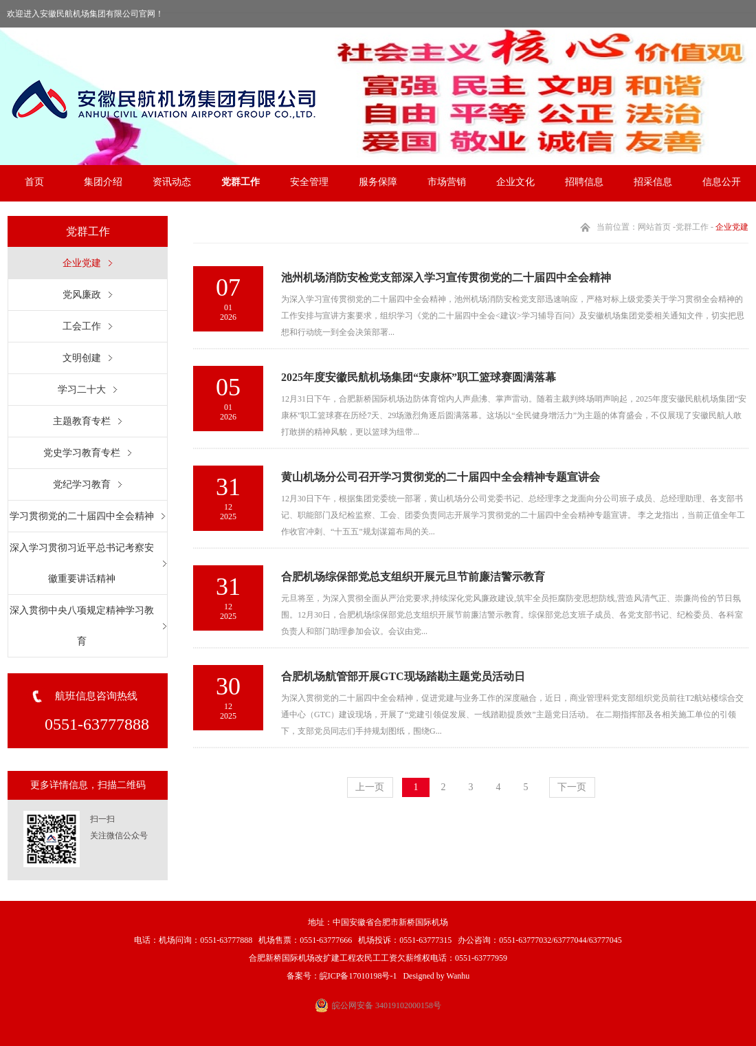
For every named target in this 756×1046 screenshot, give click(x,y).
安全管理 (309, 182)
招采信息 (653, 182)
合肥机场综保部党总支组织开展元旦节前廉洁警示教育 (413, 576)
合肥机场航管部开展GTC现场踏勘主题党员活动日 (403, 676)
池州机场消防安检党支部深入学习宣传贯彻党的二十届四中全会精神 (446, 277)
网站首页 (654, 227)
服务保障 (378, 182)
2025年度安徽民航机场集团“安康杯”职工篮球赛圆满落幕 (418, 377)
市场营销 (446, 182)
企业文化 (515, 182)
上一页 (369, 787)
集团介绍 (103, 182)
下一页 (571, 787)
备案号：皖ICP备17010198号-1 (342, 976)
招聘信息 (584, 182)
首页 (34, 182)
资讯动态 (172, 182)
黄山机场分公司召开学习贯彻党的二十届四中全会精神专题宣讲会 (440, 477)
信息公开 (721, 182)
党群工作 (240, 182)
